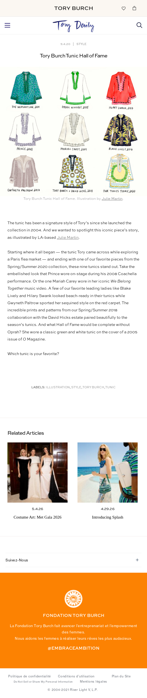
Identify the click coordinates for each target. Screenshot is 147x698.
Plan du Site (121, 676)
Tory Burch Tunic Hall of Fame (73, 56)
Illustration (58, 387)
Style (81, 44)
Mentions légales (93, 681)
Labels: (38, 387)
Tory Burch (93, 387)
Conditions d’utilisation (76, 676)
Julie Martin (112, 199)
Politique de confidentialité (29, 676)
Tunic (110, 387)
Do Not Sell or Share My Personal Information (43, 681)
